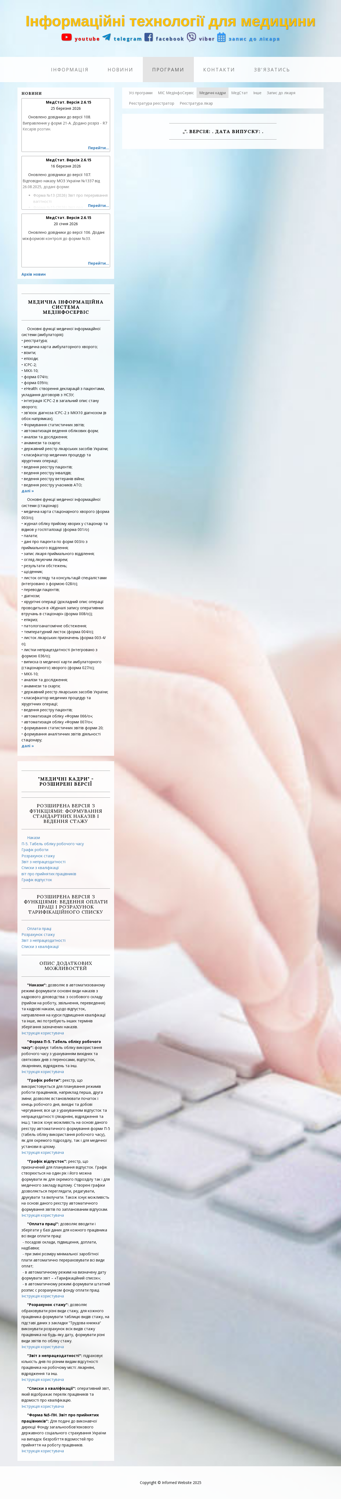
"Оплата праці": (43, 1223)
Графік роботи (34, 849)
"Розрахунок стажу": (48, 1304)
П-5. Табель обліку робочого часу (52, 843)
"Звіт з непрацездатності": (54, 1355)
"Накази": (37, 984)
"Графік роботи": (44, 1080)
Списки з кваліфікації (40, 867)
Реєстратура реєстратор (151, 103)
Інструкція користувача (42, 1032)
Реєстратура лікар (196, 103)
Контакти (219, 69)
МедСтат (239, 92)
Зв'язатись (272, 69)
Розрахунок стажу (38, 855)
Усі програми (141, 92)
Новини (120, 69)
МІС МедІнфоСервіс (176, 92)
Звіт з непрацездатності (43, 861)
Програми (168, 69)
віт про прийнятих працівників (48, 873)
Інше (257, 92)
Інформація (70, 69)
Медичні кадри (212, 92)
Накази (33, 837)
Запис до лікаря (281, 92)
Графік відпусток (36, 879)
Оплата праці (39, 928)
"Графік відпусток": (47, 1161)
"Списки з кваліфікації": (51, 1388)
